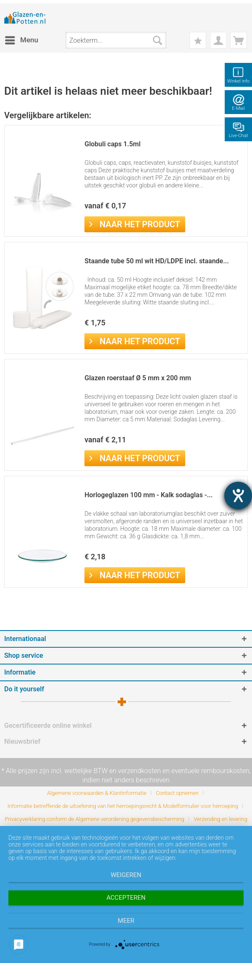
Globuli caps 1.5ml (112, 144)
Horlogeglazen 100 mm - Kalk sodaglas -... (148, 495)
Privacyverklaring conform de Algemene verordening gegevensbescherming (94, 819)
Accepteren (125, 897)
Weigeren (125, 875)
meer (126, 920)
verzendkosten (139, 771)
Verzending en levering (220, 819)
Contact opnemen (177, 793)
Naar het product (134, 223)
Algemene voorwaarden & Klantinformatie (97, 793)
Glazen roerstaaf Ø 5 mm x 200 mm (137, 378)
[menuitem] (21, 40)
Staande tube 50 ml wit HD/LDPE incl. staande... (156, 261)
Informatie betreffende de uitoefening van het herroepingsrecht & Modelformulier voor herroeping (123, 806)
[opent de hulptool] (238, 495)
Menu (21, 39)
